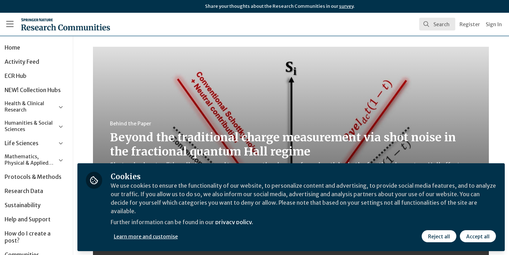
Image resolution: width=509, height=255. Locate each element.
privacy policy (252, 222)
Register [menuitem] (470, 24)
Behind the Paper (139, 123)
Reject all (439, 236)
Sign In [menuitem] (494, 24)
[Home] (56, 24)
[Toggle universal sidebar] (10, 24)
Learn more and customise (163, 236)
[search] (437, 24)
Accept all (478, 236)
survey (346, 6)
